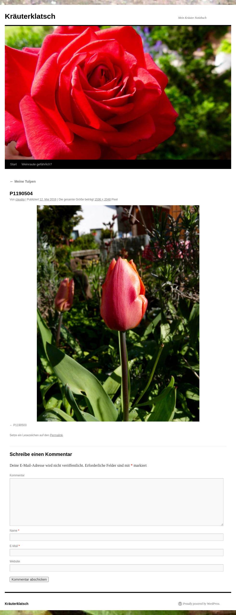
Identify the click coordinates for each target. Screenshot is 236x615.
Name (14, 530)
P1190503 (19, 425)
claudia (20, 199)
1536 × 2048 (103, 199)
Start (13, 164)
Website (15, 561)
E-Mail (15, 546)
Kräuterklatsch (30, 16)
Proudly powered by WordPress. (201, 603)
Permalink (56, 435)
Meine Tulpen (23, 181)
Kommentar (17, 475)
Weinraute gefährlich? (36, 164)
